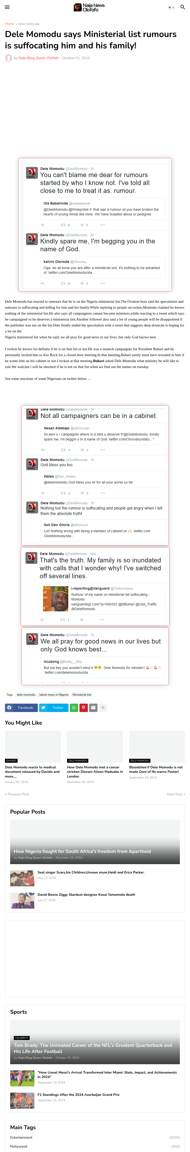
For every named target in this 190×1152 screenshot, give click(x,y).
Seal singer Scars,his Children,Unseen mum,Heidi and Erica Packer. (91, 872)
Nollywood (95, 1146)
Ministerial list (81, 695)
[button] (7, 7)
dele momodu (29, 24)
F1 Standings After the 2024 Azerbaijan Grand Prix (78, 1095)
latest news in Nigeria (53, 695)
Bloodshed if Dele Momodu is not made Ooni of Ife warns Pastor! (156, 769)
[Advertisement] (95, 102)
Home (9, 24)
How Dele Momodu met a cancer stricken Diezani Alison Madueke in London (95, 772)
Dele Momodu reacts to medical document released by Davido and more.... (32, 772)
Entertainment (95, 1137)
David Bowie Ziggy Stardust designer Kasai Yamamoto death (86, 895)
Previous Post (18, 794)
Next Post (174, 794)
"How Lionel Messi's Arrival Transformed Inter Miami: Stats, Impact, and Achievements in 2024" (107, 1074)
